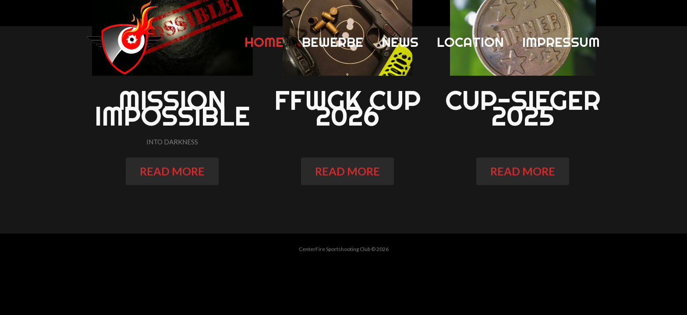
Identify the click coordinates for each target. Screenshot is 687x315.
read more (175, 171)
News (400, 42)
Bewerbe (332, 42)
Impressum (561, 42)
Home (263, 42)
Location (470, 42)
